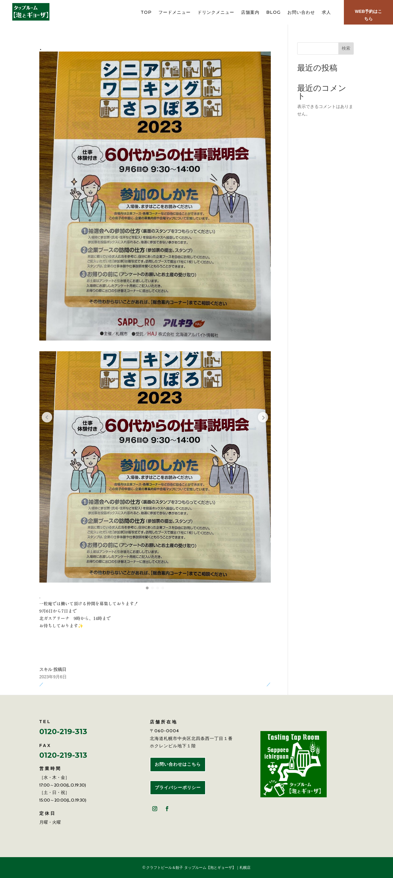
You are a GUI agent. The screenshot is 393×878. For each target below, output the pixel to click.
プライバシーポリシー (178, 787)
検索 (346, 48)
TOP (146, 12)
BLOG (273, 12)
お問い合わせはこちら (178, 764)
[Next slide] (261, 412)
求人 (326, 12)
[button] (145, 587)
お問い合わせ (301, 12)
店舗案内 (250, 12)
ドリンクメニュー (215, 12)
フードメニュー (174, 12)
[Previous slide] (48, 412)
